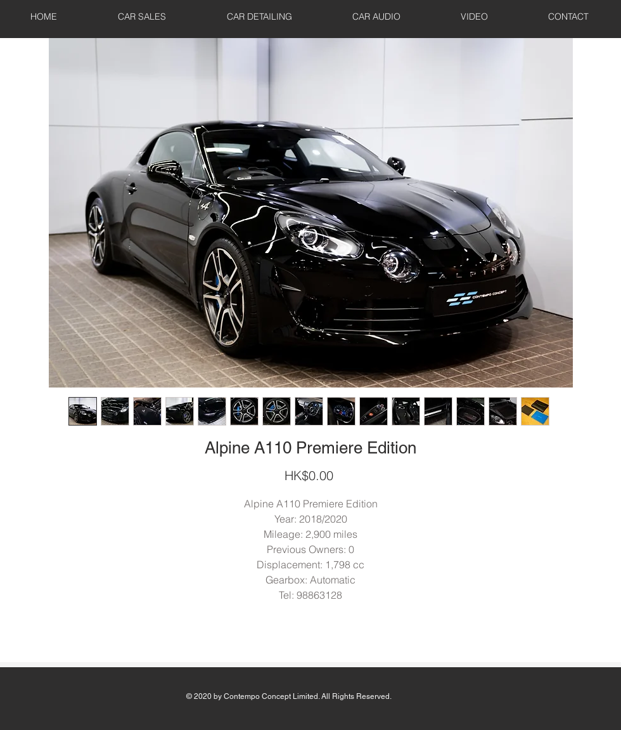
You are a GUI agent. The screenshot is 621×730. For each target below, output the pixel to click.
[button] (141, 16)
